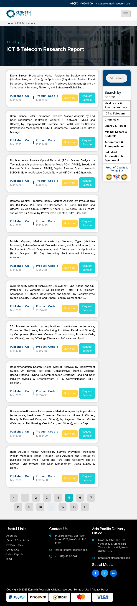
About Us (11, 535)
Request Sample (87, 98)
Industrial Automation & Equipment (114, 156)
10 (40, 507)
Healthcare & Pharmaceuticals (116, 105)
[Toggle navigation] (126, 13)
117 (62, 507)
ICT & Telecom (115, 113)
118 (73, 507)
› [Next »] (84, 507)
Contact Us (12, 549)
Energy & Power (115, 125)
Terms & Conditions (17, 540)
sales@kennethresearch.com (113, 3)
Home (10, 23)
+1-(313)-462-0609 (81, 3)
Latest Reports (14, 554)
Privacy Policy (14, 544)
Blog (9, 558)
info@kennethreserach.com (71, 549)
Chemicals (112, 119)
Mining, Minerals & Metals (116, 134)
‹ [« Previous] (13, 497)
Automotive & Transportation (115, 144)
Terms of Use (82, 589)
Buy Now (69, 97)
